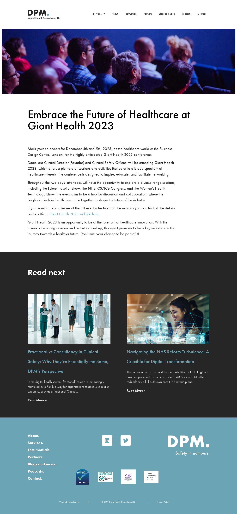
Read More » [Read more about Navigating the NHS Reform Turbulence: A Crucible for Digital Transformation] (136, 390)
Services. (99, 14)
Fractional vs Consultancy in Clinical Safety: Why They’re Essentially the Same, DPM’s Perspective (68, 361)
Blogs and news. (167, 13)
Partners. (148, 13)
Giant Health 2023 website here (74, 213)
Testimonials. (131, 13)
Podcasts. (186, 13)
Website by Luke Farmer (69, 501)
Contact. (202, 13)
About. (115, 13)
